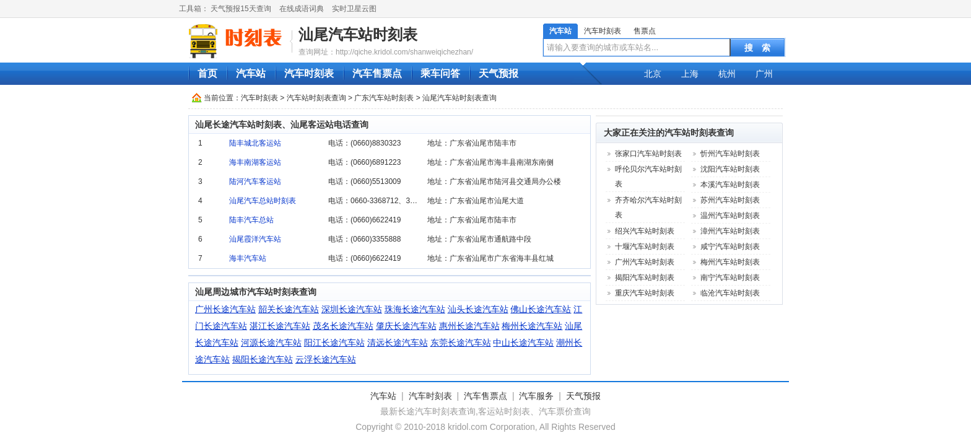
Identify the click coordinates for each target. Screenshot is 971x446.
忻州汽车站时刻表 (730, 153)
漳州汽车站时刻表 (730, 231)
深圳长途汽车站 (351, 309)
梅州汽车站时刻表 (730, 262)
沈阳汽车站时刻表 (730, 169)
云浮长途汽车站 (325, 359)
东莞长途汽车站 (460, 343)
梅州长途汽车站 (532, 326)
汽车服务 (536, 396)
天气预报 (498, 73)
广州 (764, 74)
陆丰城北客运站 (255, 143)
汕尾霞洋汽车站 (255, 239)
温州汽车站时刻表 (730, 215)
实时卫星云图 (354, 8)
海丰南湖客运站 (255, 162)
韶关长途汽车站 (288, 309)
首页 (207, 73)
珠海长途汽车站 (415, 309)
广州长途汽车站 (225, 309)
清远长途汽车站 (397, 343)
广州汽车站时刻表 (644, 262)
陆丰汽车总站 (251, 220)
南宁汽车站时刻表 (730, 277)
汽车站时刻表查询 (316, 98)
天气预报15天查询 (241, 8)
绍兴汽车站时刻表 (644, 231)
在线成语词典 (301, 8)
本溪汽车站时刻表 (730, 184)
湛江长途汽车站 (280, 326)
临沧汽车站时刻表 (730, 293)
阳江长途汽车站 (334, 343)
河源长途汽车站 (271, 343)
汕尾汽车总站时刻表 (262, 200)
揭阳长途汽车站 (262, 359)
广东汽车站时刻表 (384, 98)
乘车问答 (440, 73)
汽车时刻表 (602, 31)
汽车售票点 (377, 73)
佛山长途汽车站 (540, 309)
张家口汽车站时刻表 (648, 153)
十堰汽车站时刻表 (644, 246)
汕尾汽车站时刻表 (357, 34)
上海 (690, 74)
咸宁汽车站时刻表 (730, 246)
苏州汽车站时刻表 (730, 200)
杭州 (727, 74)
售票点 (645, 31)
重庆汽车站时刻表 (644, 293)
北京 (652, 74)
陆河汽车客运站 (255, 181)
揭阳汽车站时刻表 (644, 277)
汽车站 (560, 31)
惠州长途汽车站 (469, 326)
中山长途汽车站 (523, 343)
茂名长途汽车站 (343, 326)
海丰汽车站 (247, 258)
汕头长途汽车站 (478, 309)
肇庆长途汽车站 (406, 326)
